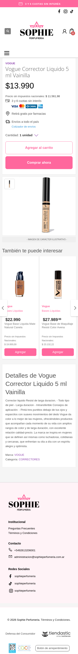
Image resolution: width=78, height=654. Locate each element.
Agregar (20, 352)
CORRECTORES (29, 459)
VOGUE (19, 454)
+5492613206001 (21, 551)
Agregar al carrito (39, 147)
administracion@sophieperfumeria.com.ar (36, 557)
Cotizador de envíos (24, 126)
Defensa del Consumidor (20, 633)
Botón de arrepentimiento (52, 648)
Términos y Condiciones (22, 533)
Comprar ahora (39, 162)
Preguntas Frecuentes (21, 528)
